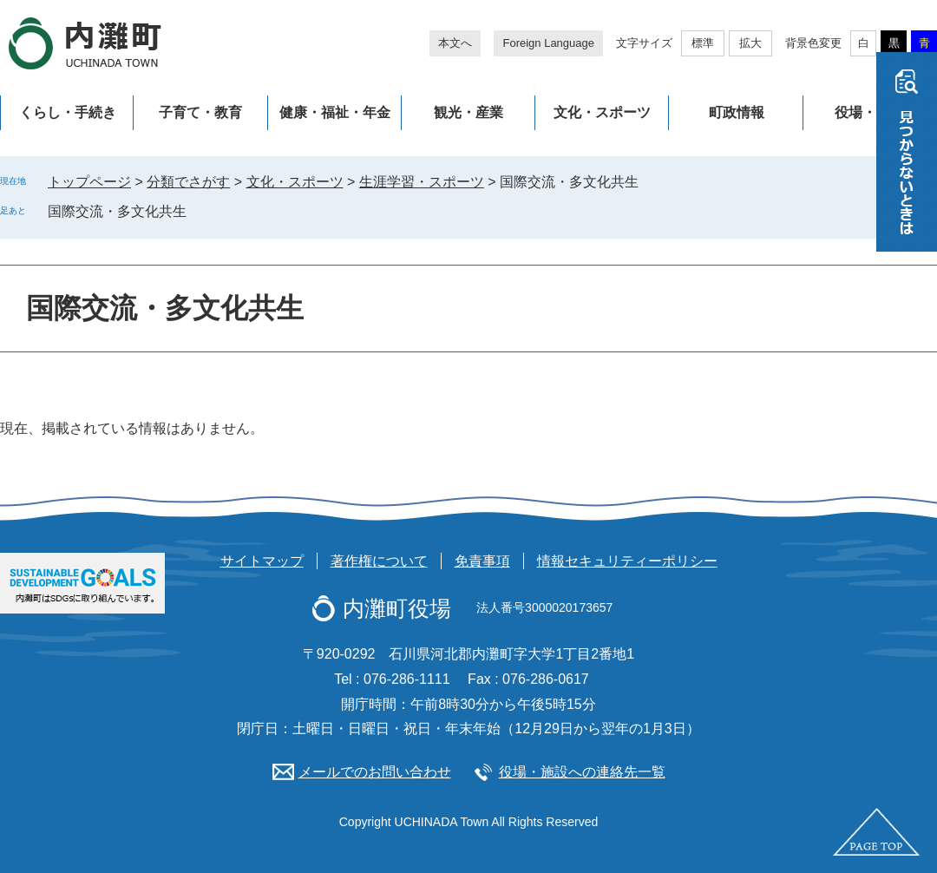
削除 (198, 211)
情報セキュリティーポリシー (627, 561)
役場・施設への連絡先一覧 (582, 772)
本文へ (455, 42)
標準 (702, 42)
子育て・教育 (200, 112)
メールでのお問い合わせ (374, 772)
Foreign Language (548, 42)
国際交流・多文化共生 (117, 211)
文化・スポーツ (602, 112)
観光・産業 (468, 112)
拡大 (750, 42)
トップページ (89, 181)
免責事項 (482, 561)
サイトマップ (262, 561)
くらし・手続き (67, 112)
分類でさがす (188, 181)
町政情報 (736, 112)
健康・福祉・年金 (334, 112)
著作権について (379, 561)
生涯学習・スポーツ (421, 181)
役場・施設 (869, 112)
